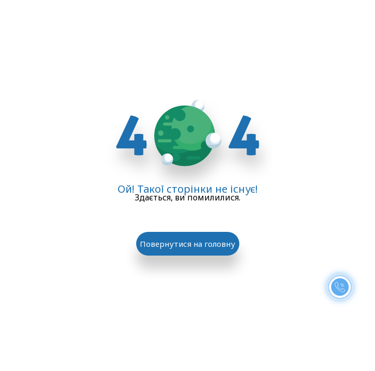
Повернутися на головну (187, 244)
